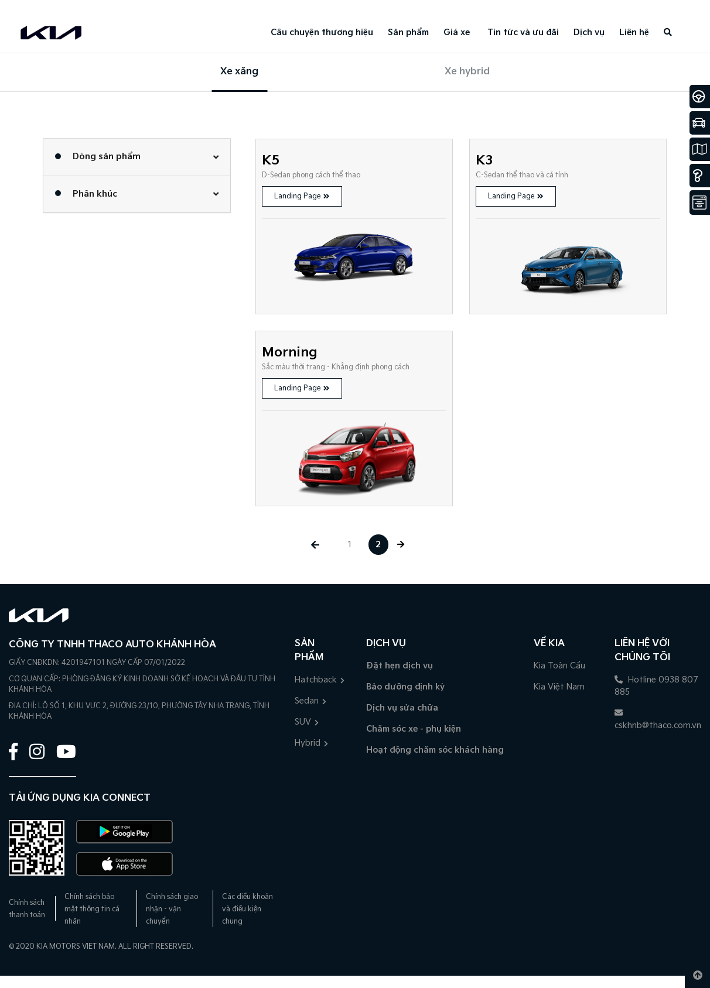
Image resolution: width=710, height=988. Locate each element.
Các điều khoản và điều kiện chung (247, 909)
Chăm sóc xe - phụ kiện (413, 729)
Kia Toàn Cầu (559, 666)
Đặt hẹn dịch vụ (399, 666)
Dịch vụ (589, 32)
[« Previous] (315, 544)
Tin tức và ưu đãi (523, 32)
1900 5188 (21, 982)
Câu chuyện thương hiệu (322, 32)
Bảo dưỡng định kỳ (405, 687)
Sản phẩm (408, 32)
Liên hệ (634, 32)
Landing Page (302, 196)
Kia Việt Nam (559, 687)
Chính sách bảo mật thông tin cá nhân (92, 909)
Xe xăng (239, 71)
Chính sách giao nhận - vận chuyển (172, 909)
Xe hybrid (467, 71)
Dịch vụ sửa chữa (402, 708)
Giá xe (456, 32)
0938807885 (26, 6)
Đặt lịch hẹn (78, 6)
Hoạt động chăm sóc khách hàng (435, 750)
